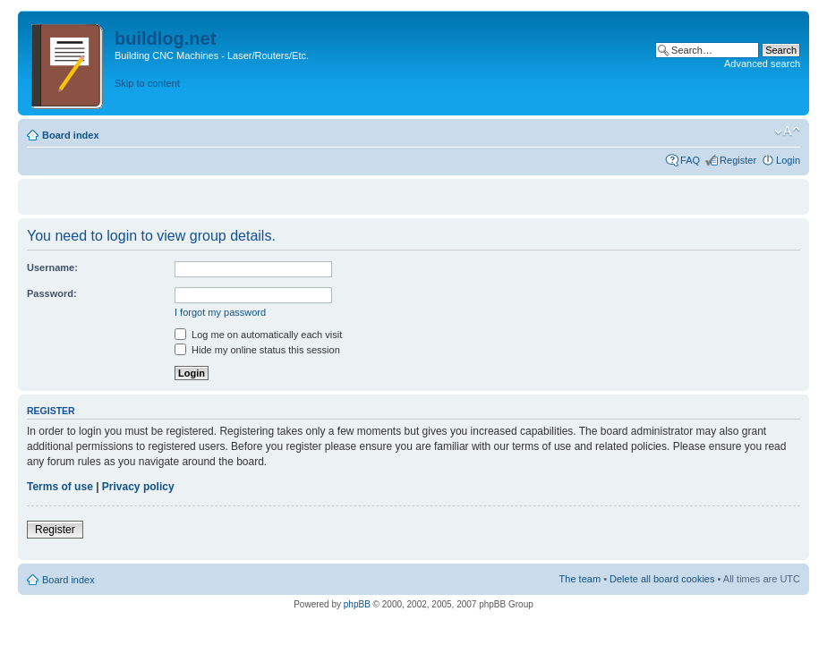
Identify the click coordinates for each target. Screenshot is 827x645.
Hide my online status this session (257, 349)
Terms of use (60, 486)
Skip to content (147, 83)
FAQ (690, 160)
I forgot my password (220, 312)
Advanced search (762, 63)
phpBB (357, 604)
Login (788, 160)
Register (738, 160)
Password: (52, 293)
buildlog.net (165, 38)
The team (580, 578)
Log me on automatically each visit (258, 334)
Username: (52, 267)
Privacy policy (138, 486)
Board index (70, 135)
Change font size (787, 131)
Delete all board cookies (662, 578)
